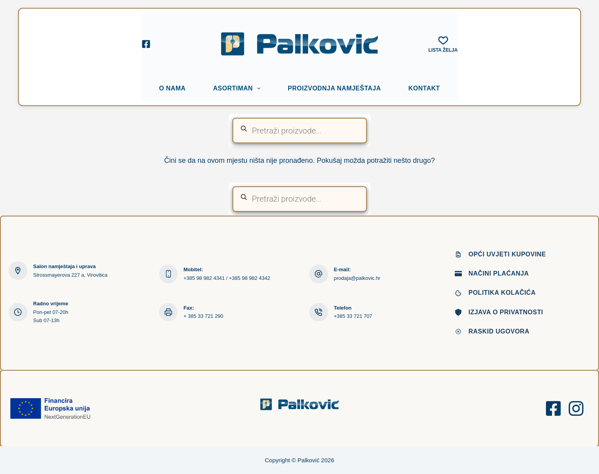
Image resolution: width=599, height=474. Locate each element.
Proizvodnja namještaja (334, 88)
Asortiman (238, 88)
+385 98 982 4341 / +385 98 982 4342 (226, 278)
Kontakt (424, 88)
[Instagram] (576, 408)
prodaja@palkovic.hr (357, 278)
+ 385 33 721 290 (203, 316)
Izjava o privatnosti (505, 312)
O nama (172, 88)
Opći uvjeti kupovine (507, 254)
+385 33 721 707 (353, 316)
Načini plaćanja (498, 273)
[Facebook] (146, 44)
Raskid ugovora (498, 331)
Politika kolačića (501, 292)
